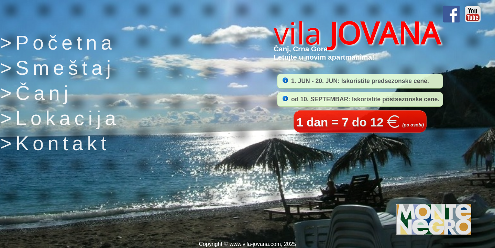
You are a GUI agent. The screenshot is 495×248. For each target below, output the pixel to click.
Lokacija (67, 118)
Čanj (43, 93)
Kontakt (62, 143)
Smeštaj (65, 68)
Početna (65, 43)
